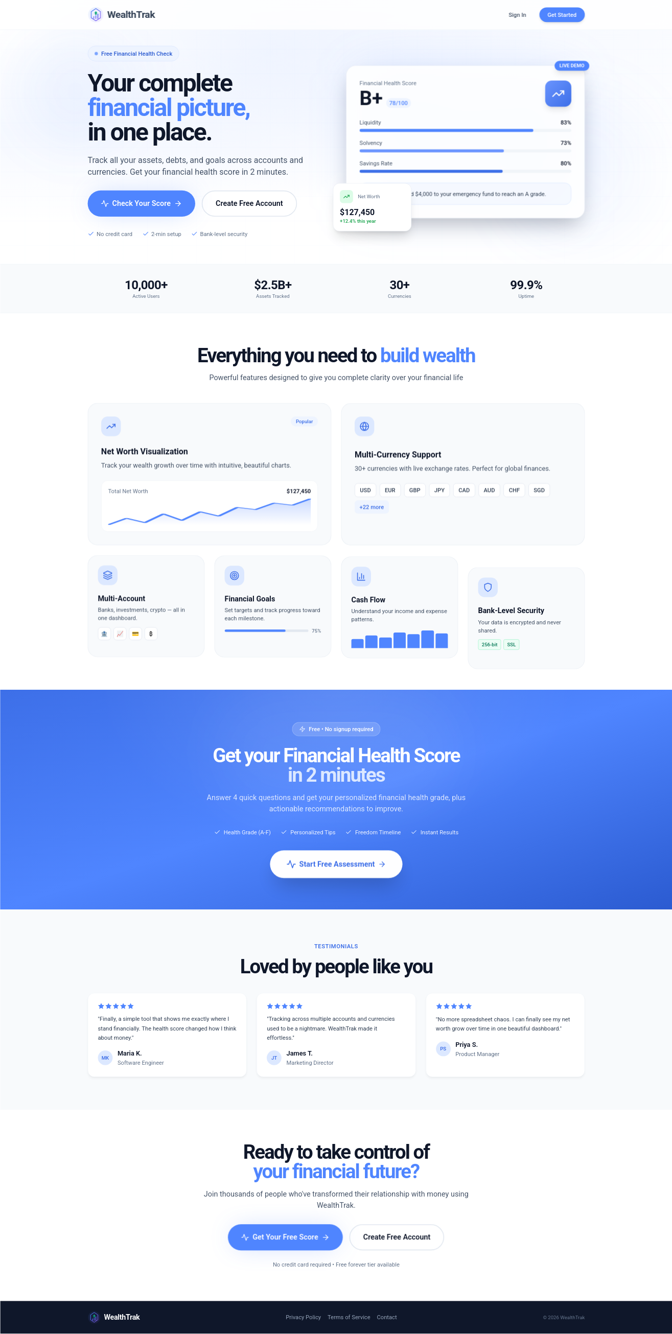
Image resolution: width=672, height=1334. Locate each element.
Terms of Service (349, 1317)
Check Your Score (141, 203)
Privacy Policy (303, 1317)
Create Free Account (249, 203)
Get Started (561, 14)
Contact (387, 1317)
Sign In (517, 14)
